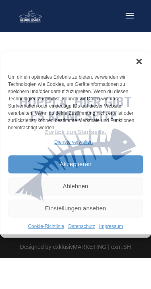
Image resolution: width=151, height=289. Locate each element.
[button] (139, 61)
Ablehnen (75, 186)
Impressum (111, 226)
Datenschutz (81, 226)
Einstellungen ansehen (75, 208)
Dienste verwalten (73, 142)
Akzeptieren (75, 164)
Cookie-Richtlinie (46, 226)
